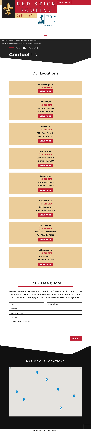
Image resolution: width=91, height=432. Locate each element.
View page (45, 91)
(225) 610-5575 (45, 87)
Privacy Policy (37, 430)
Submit (76, 338)
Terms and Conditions (51, 430)
